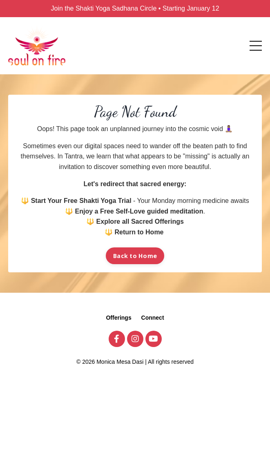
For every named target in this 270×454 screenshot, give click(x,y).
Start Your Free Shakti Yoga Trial (81, 200)
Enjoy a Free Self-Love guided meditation (139, 211)
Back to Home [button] (135, 256)
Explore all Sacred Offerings (140, 221)
